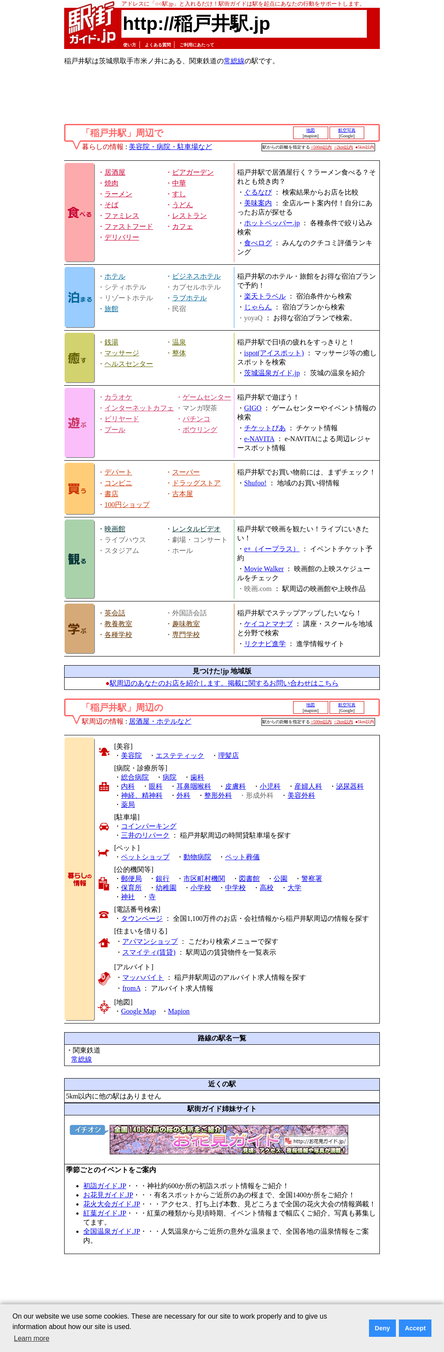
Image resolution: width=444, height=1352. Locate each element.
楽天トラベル (265, 296)
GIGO (252, 408)
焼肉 (111, 183)
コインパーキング (148, 826)
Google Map (138, 1011)
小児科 (270, 786)
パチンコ (196, 418)
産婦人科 (308, 786)
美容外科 (301, 795)
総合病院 (135, 777)
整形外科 (218, 795)
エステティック (180, 755)
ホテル (114, 276)
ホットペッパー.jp (272, 223)
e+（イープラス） (272, 548)
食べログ (258, 243)
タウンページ (142, 918)
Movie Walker (264, 568)
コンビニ (118, 483)
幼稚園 (166, 887)
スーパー (186, 472)
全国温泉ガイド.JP (111, 1231)
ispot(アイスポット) (274, 353)
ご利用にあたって (197, 44)
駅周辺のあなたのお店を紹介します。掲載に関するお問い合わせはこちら (224, 683)
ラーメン (118, 194)
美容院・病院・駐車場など (170, 146)
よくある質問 (158, 44)
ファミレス (121, 215)
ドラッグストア (196, 483)
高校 (267, 887)
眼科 (156, 786)
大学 (294, 887)
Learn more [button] (31, 1338)
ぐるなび (258, 192)
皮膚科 (235, 786)
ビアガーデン (193, 172)
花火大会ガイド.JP (111, 1204)
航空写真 (347, 130)
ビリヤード (121, 418)
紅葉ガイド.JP (104, 1213)
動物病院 (197, 857)
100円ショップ (127, 504)
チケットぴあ (265, 428)
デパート (118, 472)
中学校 (235, 887)
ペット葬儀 (242, 857)
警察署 (311, 878)
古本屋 (182, 493)
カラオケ (118, 397)
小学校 (200, 887)
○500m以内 (321, 147)
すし (179, 194)
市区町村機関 (204, 878)
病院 (169, 777)
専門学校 (186, 634)
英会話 (114, 613)
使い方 (129, 44)
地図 (310, 130)
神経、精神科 (142, 795)
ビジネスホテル (196, 276)
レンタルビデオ (196, 529)
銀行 (163, 878)
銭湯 (111, 342)
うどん (182, 204)
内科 (128, 786)
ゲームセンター (207, 397)
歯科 (197, 777)
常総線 (234, 61)
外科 (183, 795)
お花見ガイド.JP (108, 1195)
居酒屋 (114, 172)
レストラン (189, 215)
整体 (179, 353)
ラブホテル (189, 298)
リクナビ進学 (265, 643)
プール (114, 429)
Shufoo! (255, 483)
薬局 (128, 804)
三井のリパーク (145, 835)
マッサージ (121, 353)
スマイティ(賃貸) (149, 952)
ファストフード (128, 226)
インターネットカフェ (139, 408)
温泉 (179, 342)
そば (111, 204)
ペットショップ (145, 857)
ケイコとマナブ (268, 623)
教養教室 (118, 623)
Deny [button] (382, 1328)
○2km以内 (343, 147)
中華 (179, 183)
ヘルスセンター (128, 363)
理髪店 (228, 755)
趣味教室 (186, 623)
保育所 (131, 887)
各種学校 (118, 634)
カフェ (182, 226)
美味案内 (258, 203)
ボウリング (200, 429)
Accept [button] (415, 1328)
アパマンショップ (150, 941)
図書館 (249, 878)
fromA (131, 988)
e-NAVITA (259, 438)
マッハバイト (143, 977)
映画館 (114, 529)
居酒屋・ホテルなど (160, 721)
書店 (111, 493)
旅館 (111, 308)
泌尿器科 (350, 786)
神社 (128, 896)
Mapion (179, 1011)
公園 (280, 878)
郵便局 (131, 878)
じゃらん (258, 307)
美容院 (131, 755)
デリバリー (121, 237)
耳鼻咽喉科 (193, 786)
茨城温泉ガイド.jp (272, 373)
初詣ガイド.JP (104, 1186)
